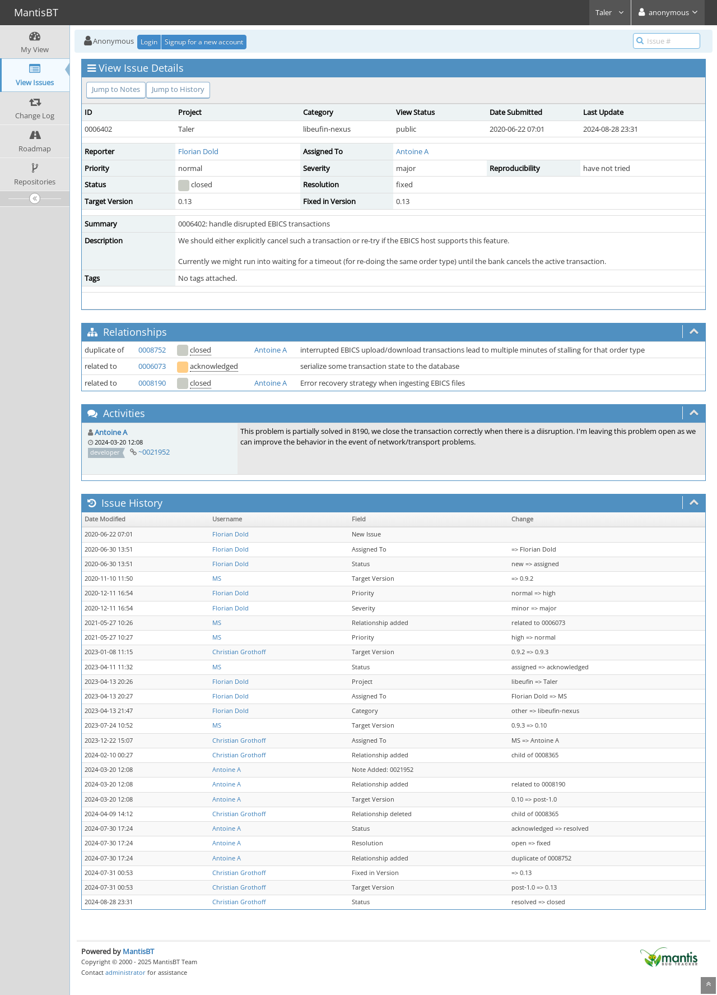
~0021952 (154, 452)
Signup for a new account (204, 42)
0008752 (152, 350)
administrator (125, 972)
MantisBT (138, 951)
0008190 (152, 383)
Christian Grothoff (239, 652)
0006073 (152, 366)
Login (149, 42)
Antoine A (412, 151)
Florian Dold (198, 151)
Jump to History (178, 89)
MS (216, 578)
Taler (610, 12)
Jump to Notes (116, 89)
